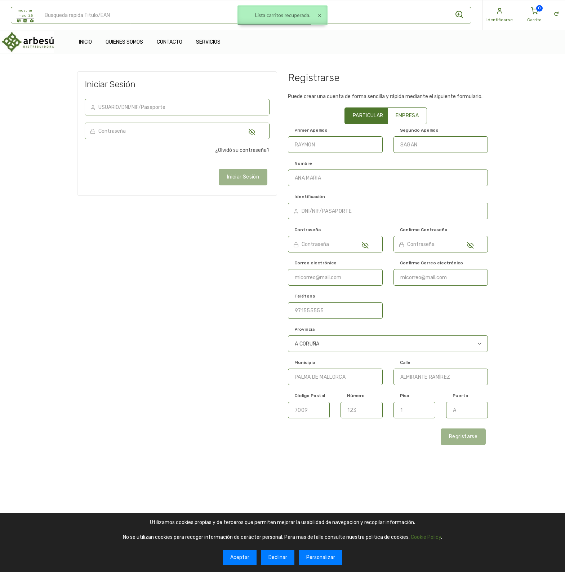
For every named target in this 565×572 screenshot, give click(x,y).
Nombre (303, 163)
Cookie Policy (426, 537)
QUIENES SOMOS (124, 42)
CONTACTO (169, 42)
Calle (405, 362)
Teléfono (304, 296)
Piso (404, 395)
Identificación (309, 196)
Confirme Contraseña (423, 229)
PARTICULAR (368, 116)
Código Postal (309, 395)
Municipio (304, 362)
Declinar (277, 557)
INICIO (85, 42)
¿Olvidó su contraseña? (242, 150)
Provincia (304, 329)
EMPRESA (407, 116)
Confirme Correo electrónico (431, 262)
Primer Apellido (311, 130)
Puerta (460, 395)
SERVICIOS (208, 42)
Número (356, 395)
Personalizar (320, 557)
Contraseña (307, 229)
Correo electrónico (315, 262)
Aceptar (239, 557)
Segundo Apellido (419, 130)
